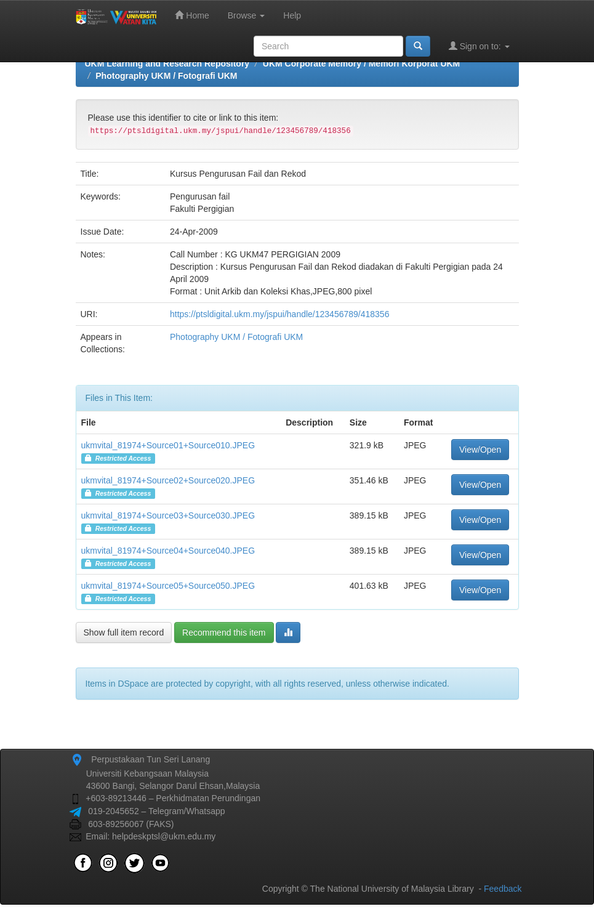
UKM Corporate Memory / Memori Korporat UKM (361, 63)
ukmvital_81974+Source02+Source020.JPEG (168, 480)
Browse (246, 15)
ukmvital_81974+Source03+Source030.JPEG (168, 515)
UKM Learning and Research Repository (167, 63)
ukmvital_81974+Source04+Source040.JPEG (168, 550)
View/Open (480, 449)
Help (292, 15)
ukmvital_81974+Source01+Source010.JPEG (168, 445)
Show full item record (124, 632)
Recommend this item (223, 632)
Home (192, 15)
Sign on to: (479, 46)
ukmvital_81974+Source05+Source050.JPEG (168, 586)
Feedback (502, 889)
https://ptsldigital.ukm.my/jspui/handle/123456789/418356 (279, 314)
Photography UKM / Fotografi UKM (166, 76)
